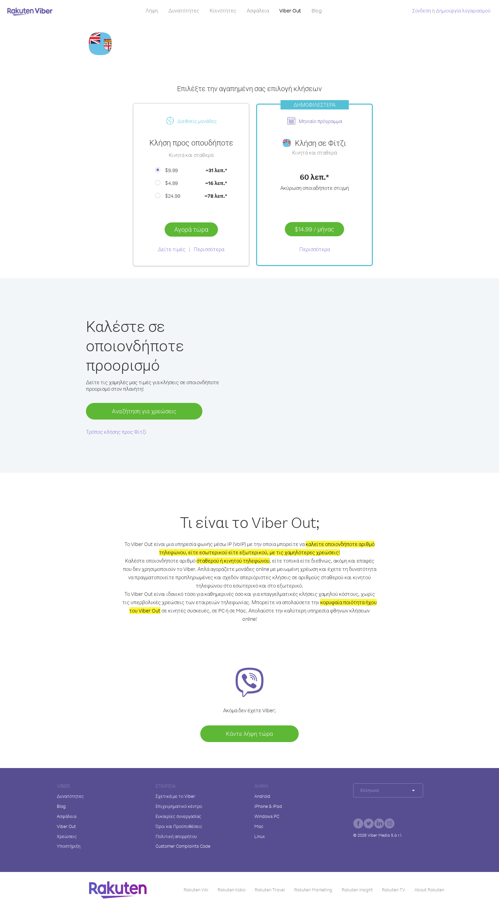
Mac (258, 826)
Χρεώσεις (67, 836)
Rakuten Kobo (231, 889)
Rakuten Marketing (313, 889)
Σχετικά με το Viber (175, 796)
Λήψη (152, 10)
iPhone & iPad (268, 806)
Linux (259, 836)
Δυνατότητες (183, 10)
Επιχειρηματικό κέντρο (179, 806)
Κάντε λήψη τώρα (249, 733)
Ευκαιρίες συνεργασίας (178, 816)
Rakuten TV (393, 889)
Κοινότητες (223, 10)
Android (262, 796)
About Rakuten (429, 889)
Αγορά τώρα (191, 229)
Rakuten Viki (196, 889)
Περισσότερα (209, 249)
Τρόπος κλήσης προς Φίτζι (116, 432)
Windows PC (266, 816)
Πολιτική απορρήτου (176, 836)
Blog (317, 10)
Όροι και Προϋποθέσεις (179, 826)
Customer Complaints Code (183, 846)
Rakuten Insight (357, 889)
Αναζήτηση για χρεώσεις (144, 411)
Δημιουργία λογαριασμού (463, 11)
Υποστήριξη (68, 846)
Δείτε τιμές (171, 249)
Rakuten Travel (270, 889)
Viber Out (290, 10)
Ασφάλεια (258, 10)
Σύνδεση (421, 11)
